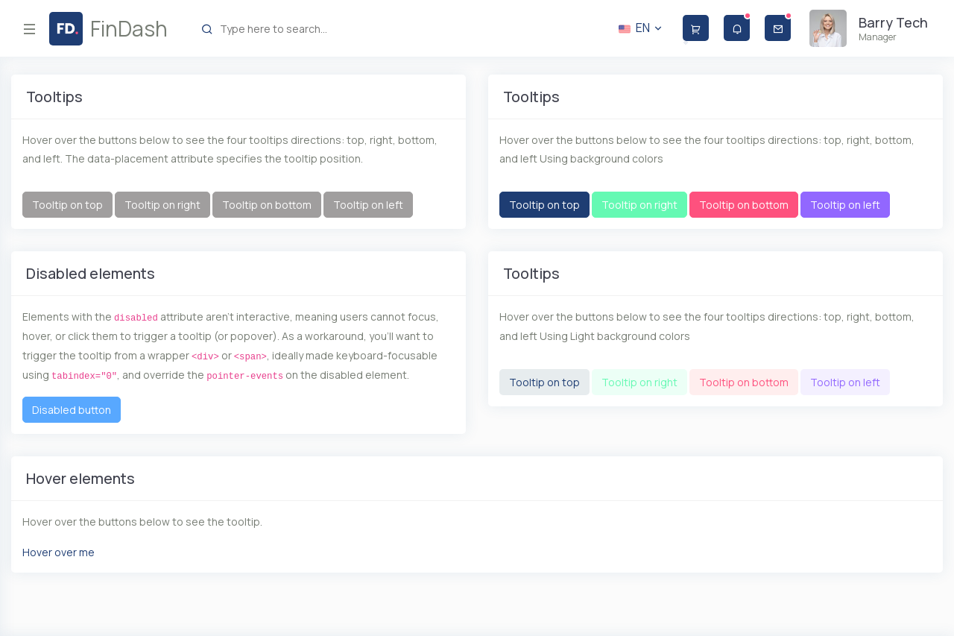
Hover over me (58, 552)
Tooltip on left (368, 205)
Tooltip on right (162, 205)
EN (641, 27)
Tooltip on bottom (267, 205)
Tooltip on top (67, 205)
